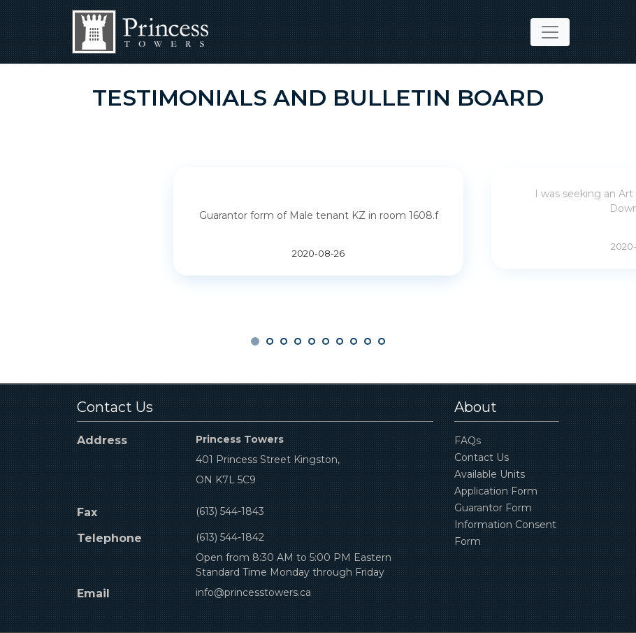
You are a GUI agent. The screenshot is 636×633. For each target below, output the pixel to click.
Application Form (495, 491)
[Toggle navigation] (550, 32)
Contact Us (481, 457)
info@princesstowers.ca (253, 592)
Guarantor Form (493, 508)
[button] (255, 341)
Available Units (489, 474)
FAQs (467, 440)
